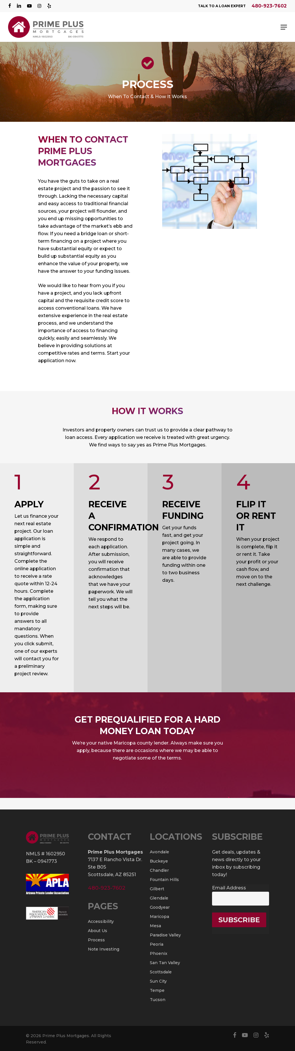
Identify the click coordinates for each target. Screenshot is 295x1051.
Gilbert (157, 888)
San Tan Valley (165, 962)
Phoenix (158, 953)
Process (96, 939)
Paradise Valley (165, 935)
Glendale (159, 898)
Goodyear (160, 907)
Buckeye (159, 861)
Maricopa (159, 916)
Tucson (157, 999)
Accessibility (101, 921)
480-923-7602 (269, 6)
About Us (97, 930)
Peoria (156, 944)
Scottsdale (161, 972)
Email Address (229, 888)
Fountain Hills (164, 879)
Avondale (159, 851)
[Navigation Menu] (284, 27)
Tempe (157, 990)
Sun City (158, 981)
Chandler (159, 870)
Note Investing (103, 949)
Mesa (155, 925)
